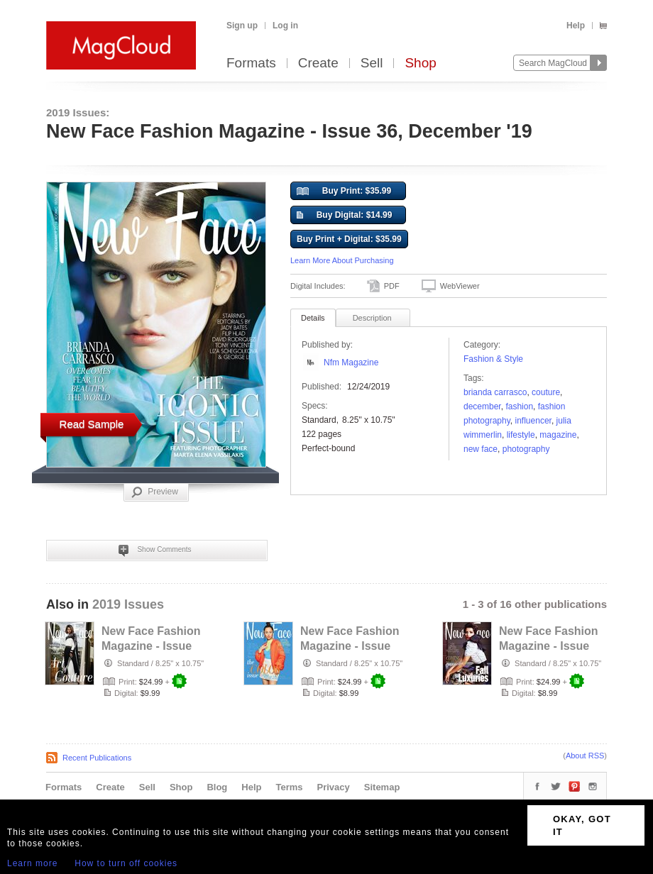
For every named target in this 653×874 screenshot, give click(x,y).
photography (526, 449)
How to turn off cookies (126, 863)
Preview (154, 492)
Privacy (333, 787)
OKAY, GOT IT (582, 825)
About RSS (585, 755)
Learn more (32, 863)
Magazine (557, 435)
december (482, 406)
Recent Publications (96, 757)
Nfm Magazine (351, 362)
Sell (372, 63)
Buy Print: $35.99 (344, 191)
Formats (251, 63)
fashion (519, 406)
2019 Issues (128, 604)
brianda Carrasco (495, 392)
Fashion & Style (493, 359)
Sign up (242, 26)
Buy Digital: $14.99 (344, 215)
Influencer (533, 421)
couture (546, 392)
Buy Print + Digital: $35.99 (349, 239)
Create (318, 63)
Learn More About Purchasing (342, 260)
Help (575, 26)
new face (480, 449)
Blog (217, 787)
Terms (288, 787)
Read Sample (92, 424)
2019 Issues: (77, 112)
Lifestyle (521, 435)
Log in (285, 26)
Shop (420, 63)
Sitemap (382, 787)
